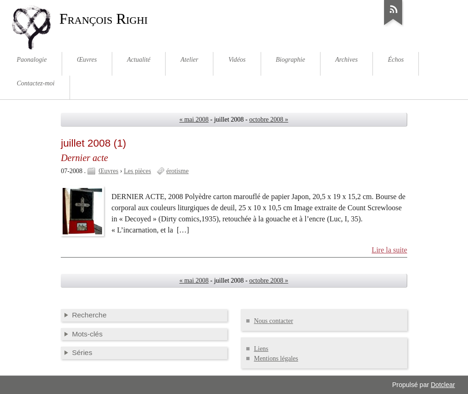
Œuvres (108, 171)
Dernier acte (84, 158)
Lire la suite (389, 250)
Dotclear (443, 384)
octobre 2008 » (268, 119)
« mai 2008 (194, 119)
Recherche (89, 315)
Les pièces (137, 171)
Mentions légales (276, 358)
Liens (261, 348)
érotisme (177, 171)
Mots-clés (87, 334)
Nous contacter (273, 320)
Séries (82, 352)
